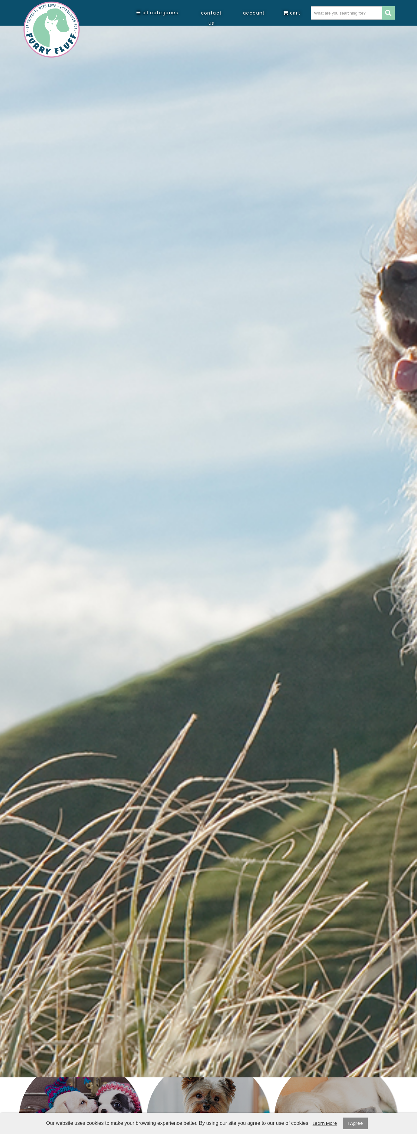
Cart (291, 13)
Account (254, 13)
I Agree (355, 1123)
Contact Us (211, 18)
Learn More (325, 1123)
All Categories (157, 12)
